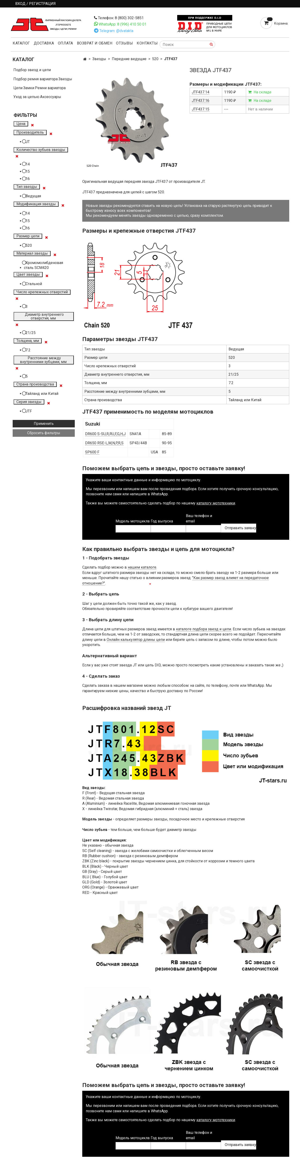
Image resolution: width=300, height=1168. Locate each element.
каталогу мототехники (215, 503)
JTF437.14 (200, 92)
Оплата (65, 43)
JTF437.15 (200, 109)
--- (226, 109)
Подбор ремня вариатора (35, 79)
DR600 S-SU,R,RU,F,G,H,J (105, 434)
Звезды (99, 59)
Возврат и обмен (94, 43)
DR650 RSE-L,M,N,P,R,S (104, 443)
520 (155, 59)
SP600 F (92, 452)
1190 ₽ (230, 92)
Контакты (147, 43)
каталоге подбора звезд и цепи (203, 629)
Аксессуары (50, 97)
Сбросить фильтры (43, 433)
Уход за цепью (26, 97)
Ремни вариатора (50, 88)
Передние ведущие (129, 59)
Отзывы (124, 43)
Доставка (44, 43)
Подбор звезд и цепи (32, 70)
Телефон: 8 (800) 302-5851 (121, 18)
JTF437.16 (200, 100)
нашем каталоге (142, 567)
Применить (44, 423)
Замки (28, 88)
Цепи (17, 88)
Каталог (21, 43)
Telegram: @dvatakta (116, 31)
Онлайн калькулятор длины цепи (136, 639)
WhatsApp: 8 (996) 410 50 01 (122, 24)
